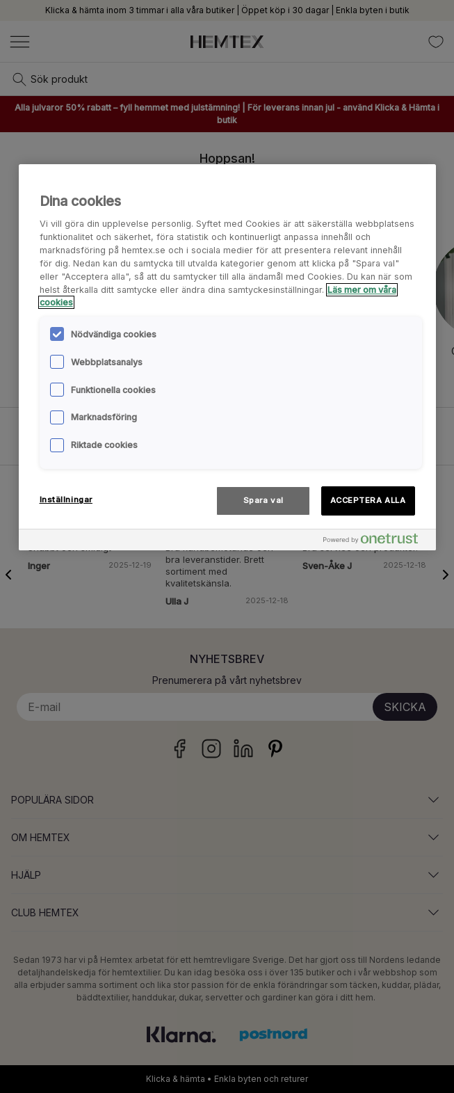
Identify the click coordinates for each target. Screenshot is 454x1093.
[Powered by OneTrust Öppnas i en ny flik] (376, 541)
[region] (227, 357)
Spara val (263, 500)
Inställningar (66, 499)
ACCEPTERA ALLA (368, 500)
